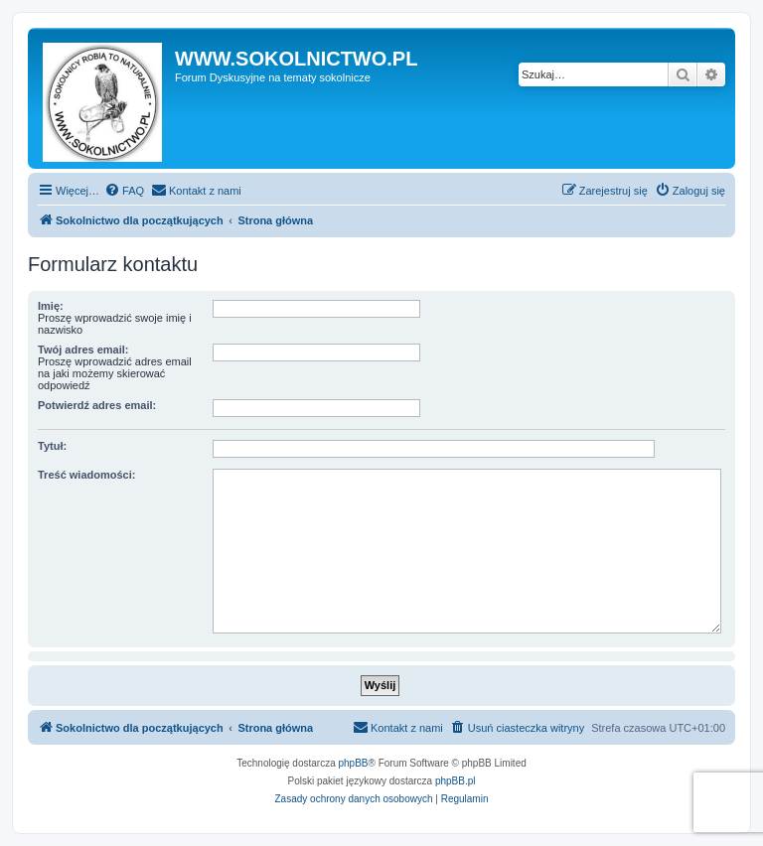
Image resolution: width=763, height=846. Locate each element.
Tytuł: (52, 446)
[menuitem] (124, 191)
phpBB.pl (455, 781)
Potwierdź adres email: (97, 405)
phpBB (354, 763)
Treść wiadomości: (86, 475)
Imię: (51, 306)
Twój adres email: (83, 349)
